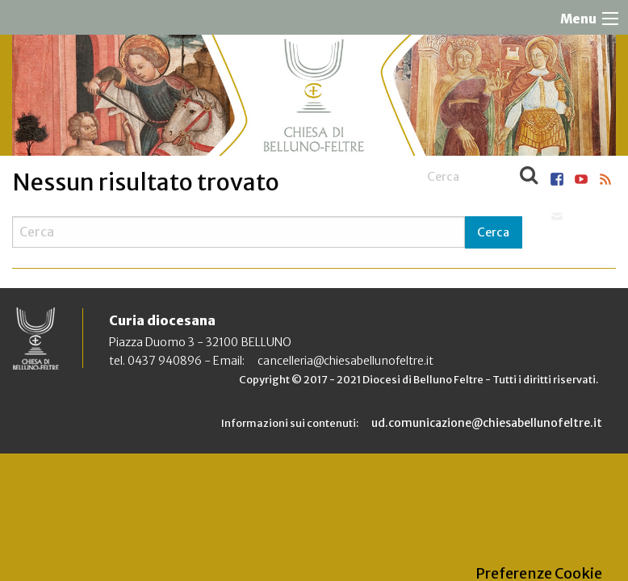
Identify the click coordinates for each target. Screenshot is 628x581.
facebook (557, 179)
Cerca (529, 177)
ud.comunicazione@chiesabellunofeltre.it (486, 423)
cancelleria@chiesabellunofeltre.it (345, 360)
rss (605, 179)
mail (557, 216)
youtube (581, 179)
